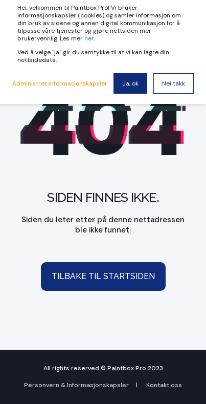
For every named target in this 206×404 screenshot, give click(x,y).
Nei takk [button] (173, 83)
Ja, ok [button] (130, 83)
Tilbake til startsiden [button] (103, 276)
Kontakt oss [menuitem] (164, 385)
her (89, 38)
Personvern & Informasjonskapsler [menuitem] (76, 385)
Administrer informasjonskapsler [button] (59, 83)
